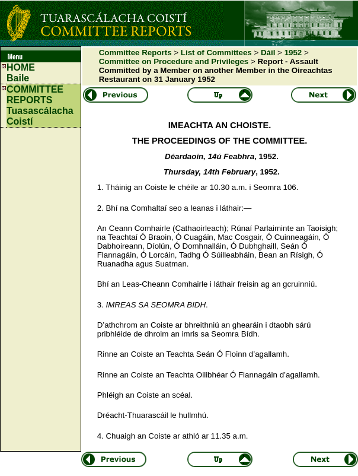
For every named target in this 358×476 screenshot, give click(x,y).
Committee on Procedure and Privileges (174, 61)
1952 (293, 52)
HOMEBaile (21, 72)
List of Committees (216, 52)
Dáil (268, 52)
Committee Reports (135, 52)
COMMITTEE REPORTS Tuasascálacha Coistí (40, 105)
